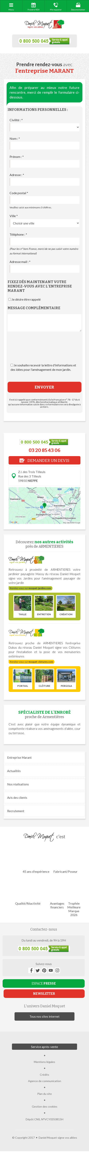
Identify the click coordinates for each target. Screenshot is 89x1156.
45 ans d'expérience (36, 859)
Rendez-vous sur (30, 588)
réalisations (18, 784)
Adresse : (17, 175)
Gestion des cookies (44, 1106)
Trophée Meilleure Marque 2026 (73, 897)
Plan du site (44, 1093)
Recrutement (15, 811)
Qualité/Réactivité (27, 891)
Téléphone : (18, 234)
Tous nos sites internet (44, 1016)
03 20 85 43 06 (44, 450)
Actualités (14, 771)
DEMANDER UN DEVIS (44, 460)
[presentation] (44, 351)
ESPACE (44, 983)
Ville (14, 216)
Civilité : (16, 120)
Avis (17, 797)
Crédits (44, 1074)
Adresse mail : (20, 262)
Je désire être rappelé (26, 299)
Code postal (19, 193)
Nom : (15, 138)
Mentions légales (44, 1062)
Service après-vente (44, 1047)
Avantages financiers (57, 893)
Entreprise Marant (19, 757)
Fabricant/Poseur (65, 859)
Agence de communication (44, 1081)
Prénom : (17, 156)
